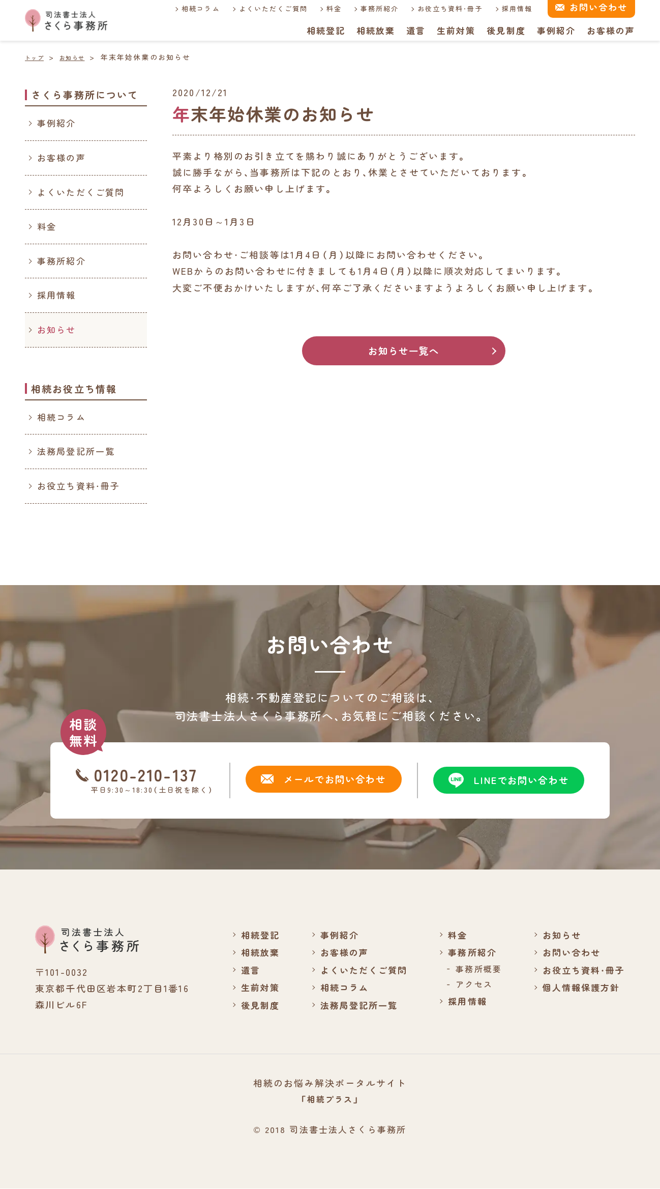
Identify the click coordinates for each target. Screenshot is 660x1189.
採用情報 (506, 8)
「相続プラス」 (329, 1098)
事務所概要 (474, 968)
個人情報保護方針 (578, 987)
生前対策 (455, 30)
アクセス (469, 984)
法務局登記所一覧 (76, 451)
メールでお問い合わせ (319, 780)
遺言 (415, 30)
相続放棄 (374, 30)
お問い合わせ (568, 952)
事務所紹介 (368, 8)
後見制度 (505, 30)
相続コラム (188, 8)
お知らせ (56, 329)
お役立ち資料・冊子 (439, 8)
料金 (322, 8)
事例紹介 (556, 30)
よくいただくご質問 (260, 8)
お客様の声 (610, 30)
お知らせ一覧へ (403, 351)
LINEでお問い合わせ (504, 780)
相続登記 (324, 30)
